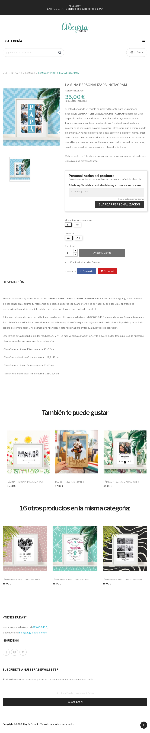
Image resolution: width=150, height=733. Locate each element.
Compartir (87, 271)
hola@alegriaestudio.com (33, 632)
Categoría (13, 41)
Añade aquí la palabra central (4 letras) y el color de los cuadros (105, 185)
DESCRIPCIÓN (13, 282)
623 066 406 (39, 627)
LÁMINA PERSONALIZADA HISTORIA (71, 579)
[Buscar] (33, 52)
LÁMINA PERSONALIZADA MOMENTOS (122, 579)
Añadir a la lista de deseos (84, 262)
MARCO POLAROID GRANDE (70, 482)
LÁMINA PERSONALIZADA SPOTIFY (121, 482)
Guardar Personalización (119, 204)
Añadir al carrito (102, 252)
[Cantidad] (69, 253)
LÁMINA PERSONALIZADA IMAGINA (25, 482)
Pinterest (109, 271)
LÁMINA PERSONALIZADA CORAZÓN (21, 579)
